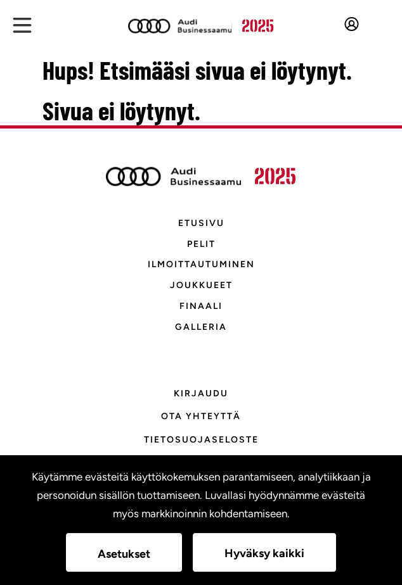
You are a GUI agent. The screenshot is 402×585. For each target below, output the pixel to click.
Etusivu (201, 223)
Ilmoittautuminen (201, 264)
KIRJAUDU (201, 393)
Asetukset (124, 554)
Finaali (201, 306)
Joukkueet (201, 285)
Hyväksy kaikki (264, 553)
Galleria (201, 327)
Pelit (201, 244)
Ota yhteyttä (201, 416)
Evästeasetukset (201, 463)
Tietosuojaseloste (201, 439)
